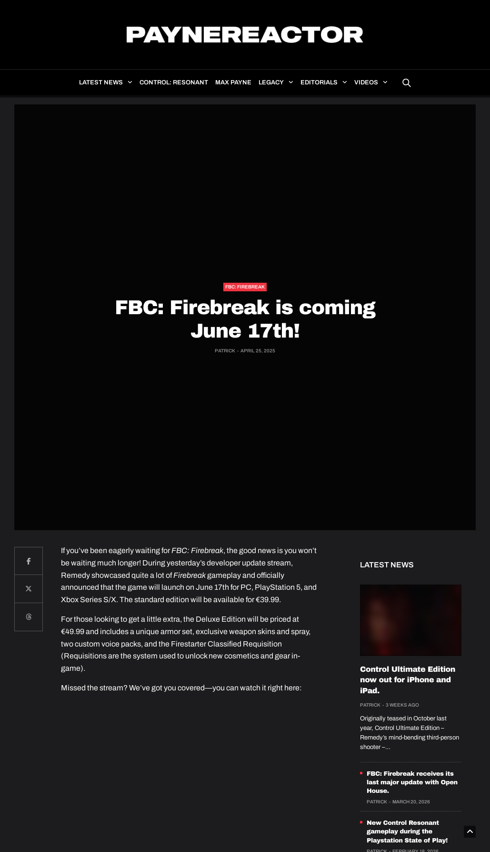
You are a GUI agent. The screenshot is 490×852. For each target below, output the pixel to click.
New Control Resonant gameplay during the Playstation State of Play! (407, 831)
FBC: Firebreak (245, 286)
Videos (366, 82)
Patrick (225, 350)
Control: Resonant (174, 82)
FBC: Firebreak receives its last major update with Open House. (412, 782)
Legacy (271, 82)
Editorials (319, 82)
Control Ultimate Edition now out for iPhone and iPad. (407, 680)
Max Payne (233, 82)
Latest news (101, 82)
